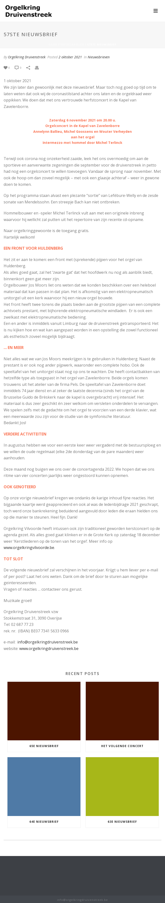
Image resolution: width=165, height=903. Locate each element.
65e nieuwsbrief (44, 746)
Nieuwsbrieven (72, 44)
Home (53, 44)
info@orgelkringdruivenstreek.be (47, 642)
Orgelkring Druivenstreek (27, 57)
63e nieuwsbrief (122, 822)
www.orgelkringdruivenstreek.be (49, 648)
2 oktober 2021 (70, 57)
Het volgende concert (122, 746)
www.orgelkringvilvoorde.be (29, 547)
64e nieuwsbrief (44, 822)
